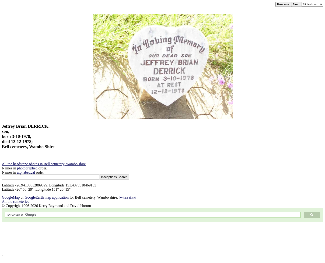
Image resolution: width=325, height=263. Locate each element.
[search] (152, 215)
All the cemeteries (15, 201)
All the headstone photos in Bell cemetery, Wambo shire (44, 164)
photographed (27, 168)
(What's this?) (127, 197)
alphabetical (26, 172)
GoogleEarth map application (47, 197)
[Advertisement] (142, 238)
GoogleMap (11, 197)
